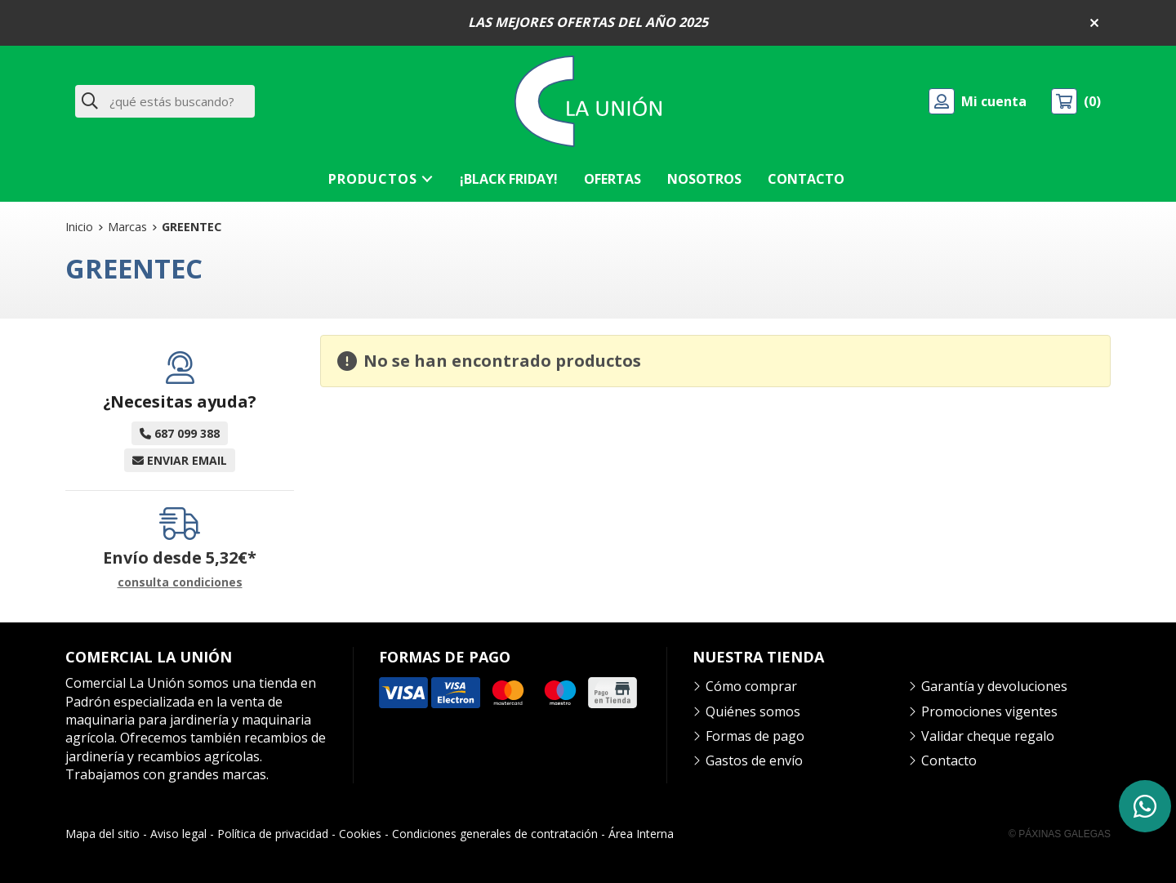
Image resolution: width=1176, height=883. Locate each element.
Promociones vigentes (989, 711)
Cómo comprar (751, 686)
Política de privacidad (272, 833)
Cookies (360, 833)
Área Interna (641, 833)
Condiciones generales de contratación (495, 833)
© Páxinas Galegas (1060, 834)
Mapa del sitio (102, 833)
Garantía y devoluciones (994, 686)
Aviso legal (178, 833)
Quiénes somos (753, 711)
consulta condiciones (180, 583)
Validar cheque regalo (987, 736)
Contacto (949, 760)
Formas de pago (755, 736)
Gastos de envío (754, 760)
